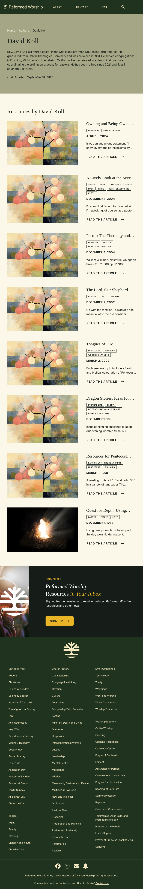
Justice (56, 749)
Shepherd (116, 296)
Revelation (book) (98, 413)
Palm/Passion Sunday (20, 736)
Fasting (56, 715)
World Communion (105, 702)
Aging (11, 822)
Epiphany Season (18, 695)
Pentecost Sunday (19, 776)
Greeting (100, 734)
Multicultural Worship (64, 789)
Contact (82, 7)
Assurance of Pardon (107, 768)
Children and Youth (19, 842)
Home (11, 30)
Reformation (59, 843)
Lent (103, 296)
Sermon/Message (105, 795)
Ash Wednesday (17, 722)
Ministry (93, 242)
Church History (60, 668)
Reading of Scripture (107, 788)
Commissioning (60, 675)
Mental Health (60, 762)
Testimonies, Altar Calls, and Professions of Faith (111, 817)
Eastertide (14, 762)
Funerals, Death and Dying (67, 722)
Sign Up (59, 621)
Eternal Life (95, 405)
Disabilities (58, 702)
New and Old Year (62, 796)
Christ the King (16, 803)
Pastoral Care (59, 810)
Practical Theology (99, 246)
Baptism (100, 802)
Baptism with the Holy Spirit (104, 463)
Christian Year (16, 849)
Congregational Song (64, 682)
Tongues (110, 351)
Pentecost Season (18, 783)
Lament (99, 761)
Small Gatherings (105, 668)
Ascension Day (17, 769)
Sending (100, 846)
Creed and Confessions (108, 809)
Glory (110, 405)
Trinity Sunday (16, 789)
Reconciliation (60, 837)
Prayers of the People (107, 826)
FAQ (104, 7)
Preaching (58, 816)
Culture (56, 695)
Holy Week (14, 729)
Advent (12, 675)
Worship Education (106, 709)
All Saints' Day (16, 796)
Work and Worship (106, 695)
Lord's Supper (103, 833)
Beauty (12, 829)
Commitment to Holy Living (110, 775)
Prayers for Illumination (108, 782)
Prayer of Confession (107, 755)
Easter (92, 296)
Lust (91, 189)
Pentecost (94, 351)
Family (104, 517)
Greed (129, 185)
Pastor (107, 242)
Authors (24, 30)
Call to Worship (104, 728)
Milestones (58, 769)
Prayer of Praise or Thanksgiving (114, 839)
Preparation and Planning (66, 823)
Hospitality (58, 736)
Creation (57, 688)
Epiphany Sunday (18, 688)
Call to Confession (105, 748)
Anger (91, 185)
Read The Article (105, 157)
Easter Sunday (16, 756)
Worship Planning (98, 355)
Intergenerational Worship (104, 409)
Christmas (14, 682)
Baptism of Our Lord (20, 702)
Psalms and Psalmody (64, 830)
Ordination (58, 803)
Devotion (93, 130)
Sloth (91, 193)
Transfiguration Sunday (21, 709)
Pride (101, 189)
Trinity (98, 682)
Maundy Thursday (19, 742)
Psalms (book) (111, 130)
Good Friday (15, 749)
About (57, 7)
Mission (56, 776)
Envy (102, 185)
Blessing (13, 835)
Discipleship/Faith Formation (68, 709)
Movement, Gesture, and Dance (70, 783)
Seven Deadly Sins (119, 189)
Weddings (101, 688)
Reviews (56, 850)
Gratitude (57, 729)
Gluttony (115, 185)
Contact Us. (102, 883)
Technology (102, 675)
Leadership (58, 756)
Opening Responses (106, 741)
